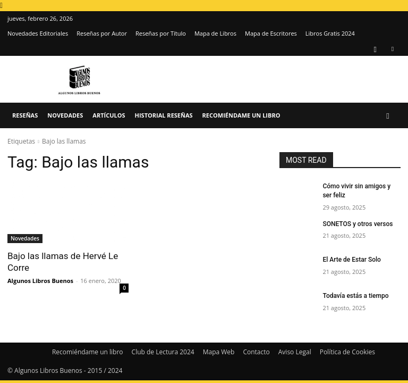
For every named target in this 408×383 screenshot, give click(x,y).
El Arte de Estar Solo (351, 259)
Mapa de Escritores (271, 33)
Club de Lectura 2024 (163, 351)
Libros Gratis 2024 (330, 33)
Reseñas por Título (160, 33)
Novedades (65, 115)
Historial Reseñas (164, 115)
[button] (388, 116)
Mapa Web (219, 351)
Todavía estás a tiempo (355, 295)
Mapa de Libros (215, 33)
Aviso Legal (294, 351)
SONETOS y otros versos (357, 224)
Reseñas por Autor (101, 33)
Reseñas (25, 115)
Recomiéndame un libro (241, 115)
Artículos (108, 115)
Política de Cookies (347, 351)
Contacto (256, 351)
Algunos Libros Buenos (40, 281)
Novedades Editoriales (37, 33)
